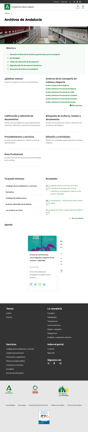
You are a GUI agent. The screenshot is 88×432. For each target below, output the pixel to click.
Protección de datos (74, 405)
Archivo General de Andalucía (57, 85)
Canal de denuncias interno (38, 405)
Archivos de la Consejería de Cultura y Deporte (61, 80)
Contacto (56, 2)
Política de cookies (57, 405)
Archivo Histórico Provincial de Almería (61, 89)
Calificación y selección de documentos (18, 117)
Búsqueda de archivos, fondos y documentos (63, 117)
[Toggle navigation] (83, 7)
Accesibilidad (10, 405)
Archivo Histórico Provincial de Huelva (61, 102)
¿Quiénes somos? (13, 78)
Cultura (7, 13)
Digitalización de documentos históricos (26, 65)
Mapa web (64, 2)
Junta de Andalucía (7, 7)
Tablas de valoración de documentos (24, 62)
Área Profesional (13, 154)
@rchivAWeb (15, 58)
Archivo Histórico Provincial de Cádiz (60, 92)
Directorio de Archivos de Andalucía (24, 69)
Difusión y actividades (58, 136)
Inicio (27, 7)
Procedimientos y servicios (19, 136)
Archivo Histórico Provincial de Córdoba (61, 95)
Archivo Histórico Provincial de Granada (61, 99)
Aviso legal (22, 405)
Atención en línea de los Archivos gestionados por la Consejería (35, 54)
